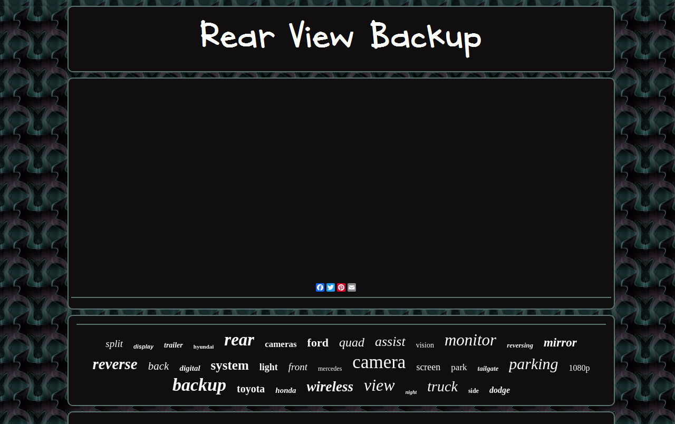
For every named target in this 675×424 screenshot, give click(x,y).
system (230, 365)
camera (379, 362)
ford (318, 342)
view (379, 384)
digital (189, 368)
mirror (560, 342)
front (297, 366)
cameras (280, 344)
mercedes (330, 368)
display (143, 346)
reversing (520, 345)
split (114, 343)
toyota (251, 388)
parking (533, 363)
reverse (114, 363)
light (268, 367)
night (411, 392)
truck (442, 386)
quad (351, 342)
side (473, 390)
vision (425, 345)
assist (390, 341)
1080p (579, 367)
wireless (330, 386)
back (158, 366)
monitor (470, 340)
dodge (499, 390)
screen (428, 367)
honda (285, 390)
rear (239, 339)
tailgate (488, 368)
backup (199, 384)
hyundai (204, 346)
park (459, 367)
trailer (173, 345)
